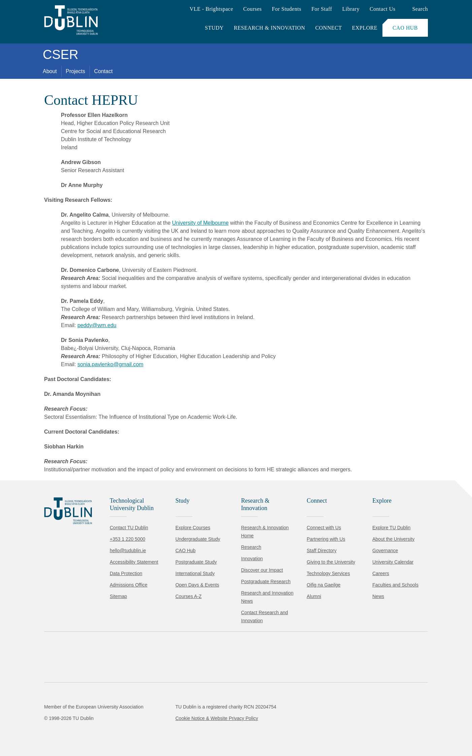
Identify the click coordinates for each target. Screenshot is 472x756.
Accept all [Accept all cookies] (35, 730)
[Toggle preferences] (146, 731)
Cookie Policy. (142, 709)
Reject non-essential (91, 730)
